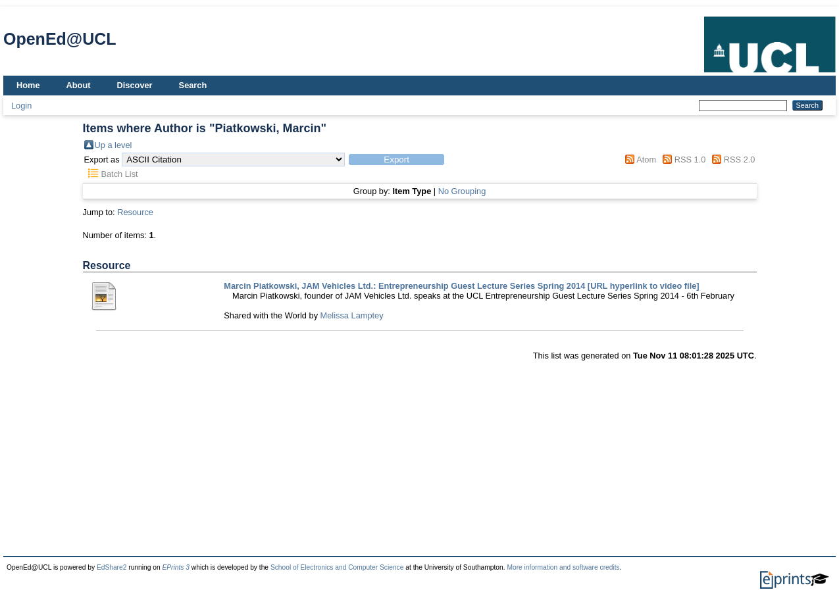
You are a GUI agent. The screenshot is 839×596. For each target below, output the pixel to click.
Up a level (113, 145)
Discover (135, 85)
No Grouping (462, 191)
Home (28, 85)
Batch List (119, 174)
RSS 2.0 (739, 159)
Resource (135, 212)
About (78, 85)
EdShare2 (112, 567)
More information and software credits (563, 567)
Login (21, 106)
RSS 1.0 (690, 159)
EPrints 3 (176, 567)
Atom (646, 159)
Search (193, 85)
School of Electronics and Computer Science (337, 567)
